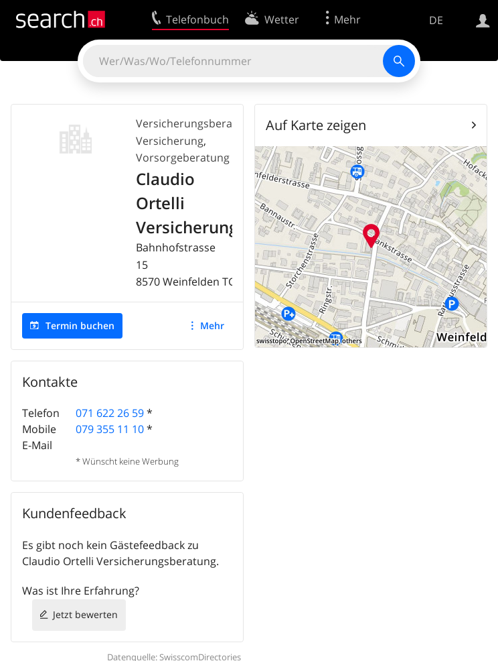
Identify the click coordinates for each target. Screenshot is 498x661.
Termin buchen (80, 325)
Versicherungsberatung (196, 123)
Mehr (212, 325)
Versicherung (169, 140)
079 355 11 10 (110, 429)
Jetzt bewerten (85, 614)
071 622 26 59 (110, 413)
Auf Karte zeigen (316, 125)
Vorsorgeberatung (183, 157)
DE (436, 20)
